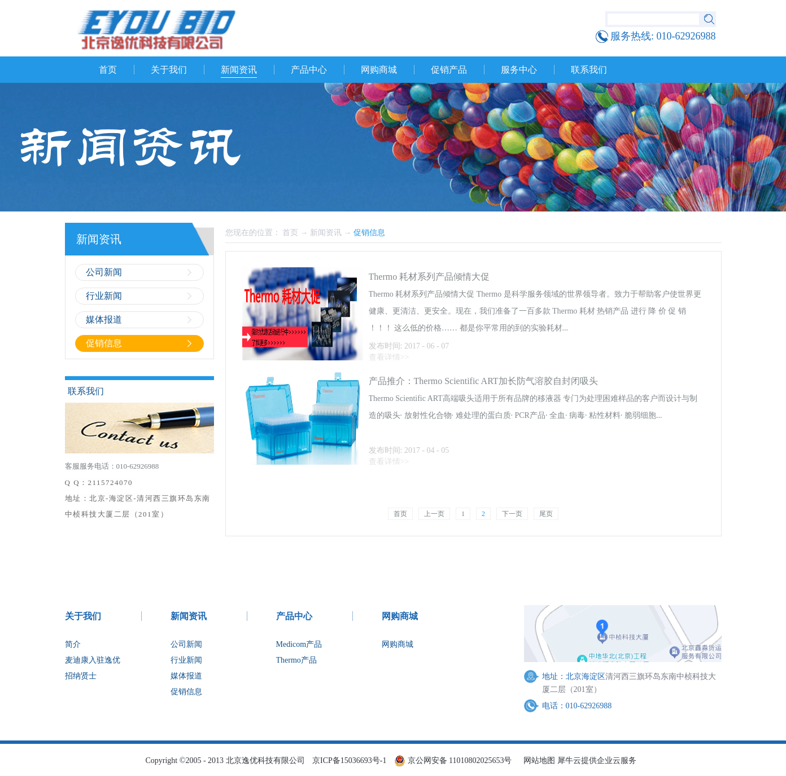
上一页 (434, 514)
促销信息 (369, 232)
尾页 (546, 514)
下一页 (512, 514)
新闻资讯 (326, 232)
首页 (108, 69)
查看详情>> (389, 357)
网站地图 (537, 760)
